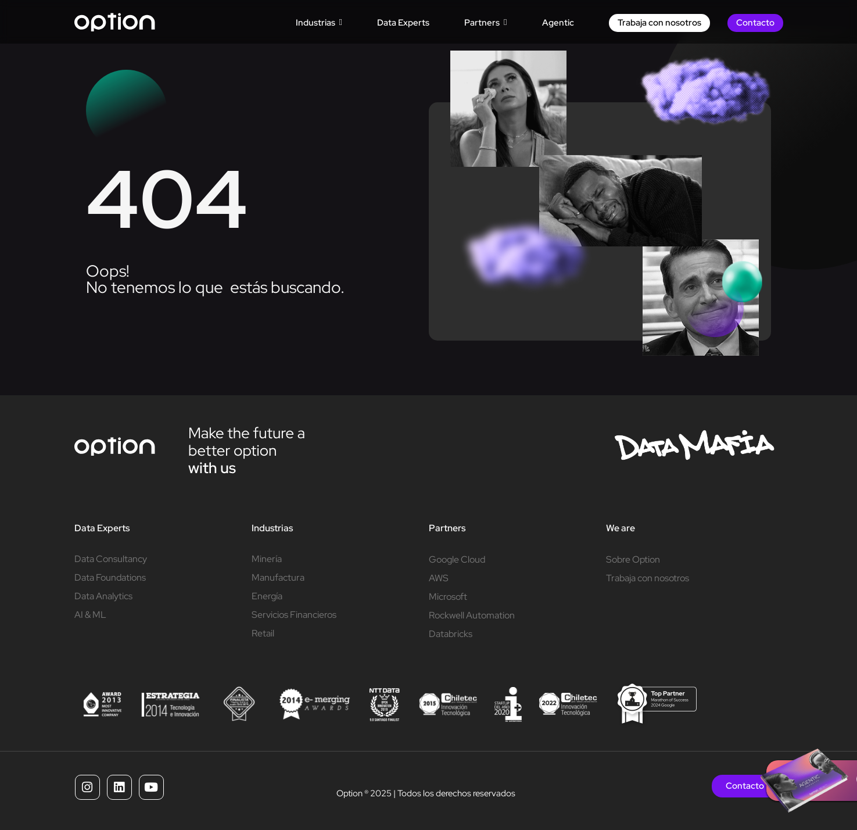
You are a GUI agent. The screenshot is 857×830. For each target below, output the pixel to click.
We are (620, 528)
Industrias (272, 528)
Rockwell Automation (472, 615)
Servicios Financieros (294, 615)
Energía (267, 596)
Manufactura (278, 577)
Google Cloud (457, 559)
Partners (447, 528)
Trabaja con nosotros (647, 578)
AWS (439, 578)
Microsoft (448, 597)
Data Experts (102, 528)
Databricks (450, 634)
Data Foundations (110, 577)
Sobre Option (633, 559)
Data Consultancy (110, 559)
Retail (263, 633)
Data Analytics (103, 596)
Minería (267, 559)
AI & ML (90, 615)
